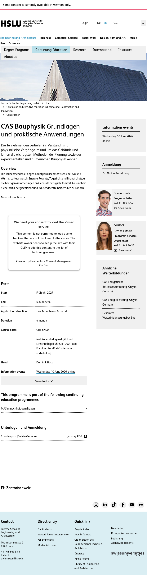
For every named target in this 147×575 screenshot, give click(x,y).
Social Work (89, 37)
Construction (13, 114)
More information (13, 197)
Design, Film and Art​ (113, 37)
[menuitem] (16, 49)
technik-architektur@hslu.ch (12, 556)
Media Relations (47, 545)
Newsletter (117, 528)
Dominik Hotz (44, 362)
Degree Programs (16, 50)
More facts (44, 381)
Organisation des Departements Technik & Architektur (88, 544)
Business (45, 37)
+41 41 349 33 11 (11, 551)
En (105, 22)
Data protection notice (123, 533)
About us (10, 57)
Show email (124, 207)
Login (85, 22)
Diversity (79, 553)
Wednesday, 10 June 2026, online (55, 371)
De (98, 22)
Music (133, 37)
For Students (45, 529)
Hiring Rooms (81, 558)
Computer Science (66, 37)
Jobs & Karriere (82, 534)
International (102, 50)
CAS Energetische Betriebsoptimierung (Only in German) (119, 286)
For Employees (46, 539)
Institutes (125, 50)
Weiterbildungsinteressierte (53, 534)
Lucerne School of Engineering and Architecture (25, 103)
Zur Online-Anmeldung (115, 173)
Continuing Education (51, 50)
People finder (81, 529)
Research (80, 50)
